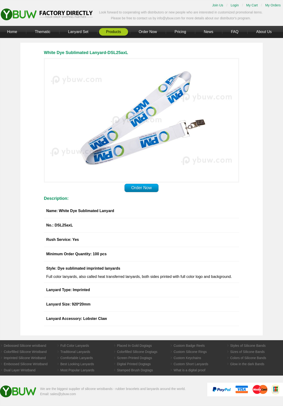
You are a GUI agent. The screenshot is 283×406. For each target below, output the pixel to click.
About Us (264, 32)
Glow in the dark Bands (247, 364)
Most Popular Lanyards (77, 370)
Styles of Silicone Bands (248, 345)
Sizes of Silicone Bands (247, 352)
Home (12, 32)
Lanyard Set (78, 32)
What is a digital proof (189, 370)
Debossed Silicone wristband (25, 345)
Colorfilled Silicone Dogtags (137, 352)
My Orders (273, 5)
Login (235, 5)
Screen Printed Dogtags (134, 358)
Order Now (148, 32)
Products (113, 32)
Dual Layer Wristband (19, 370)
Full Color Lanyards (74, 345)
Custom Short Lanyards (191, 364)
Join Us (217, 5)
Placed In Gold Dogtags (134, 345)
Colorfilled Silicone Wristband (25, 352)
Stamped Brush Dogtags (135, 370)
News (208, 32)
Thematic (42, 32)
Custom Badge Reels (189, 345)
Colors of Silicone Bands (248, 358)
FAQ (234, 32)
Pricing (180, 32)
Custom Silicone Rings (190, 352)
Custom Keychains (187, 358)
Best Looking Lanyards (77, 364)
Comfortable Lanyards (76, 358)
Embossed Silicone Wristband (26, 364)
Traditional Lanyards (75, 352)
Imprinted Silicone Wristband (25, 358)
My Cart (252, 5)
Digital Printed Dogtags (134, 364)
